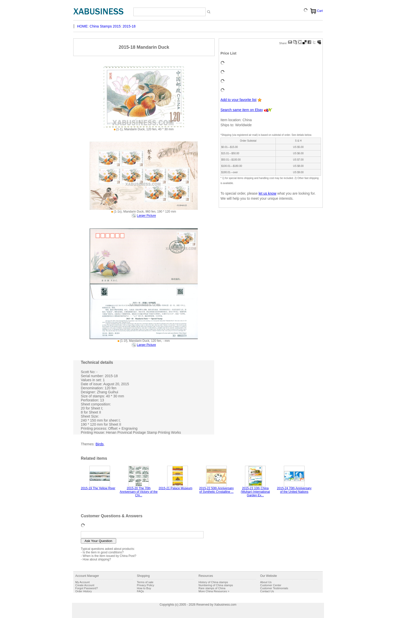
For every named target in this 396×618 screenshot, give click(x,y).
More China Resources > (214, 591)
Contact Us (267, 591)
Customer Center (270, 585)
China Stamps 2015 (105, 26)
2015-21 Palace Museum (175, 488)
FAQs (140, 591)
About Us (265, 582)
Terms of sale (145, 582)
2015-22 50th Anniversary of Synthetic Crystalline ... (216, 490)
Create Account (84, 585)
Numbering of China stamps (216, 585)
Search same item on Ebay (241, 110)
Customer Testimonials (274, 588)
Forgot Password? (86, 588)
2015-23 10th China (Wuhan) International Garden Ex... (255, 491)
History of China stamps (213, 582)
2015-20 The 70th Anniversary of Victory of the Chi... (139, 491)
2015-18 (129, 26)
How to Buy (144, 588)
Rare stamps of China (212, 588)
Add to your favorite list (238, 100)
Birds (99, 444)
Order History (83, 591)
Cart (320, 11)
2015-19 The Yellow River (98, 488)
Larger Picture (146, 216)
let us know (267, 193)
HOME (82, 26)
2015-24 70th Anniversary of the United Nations (294, 490)
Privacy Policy (145, 585)
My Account (82, 582)
